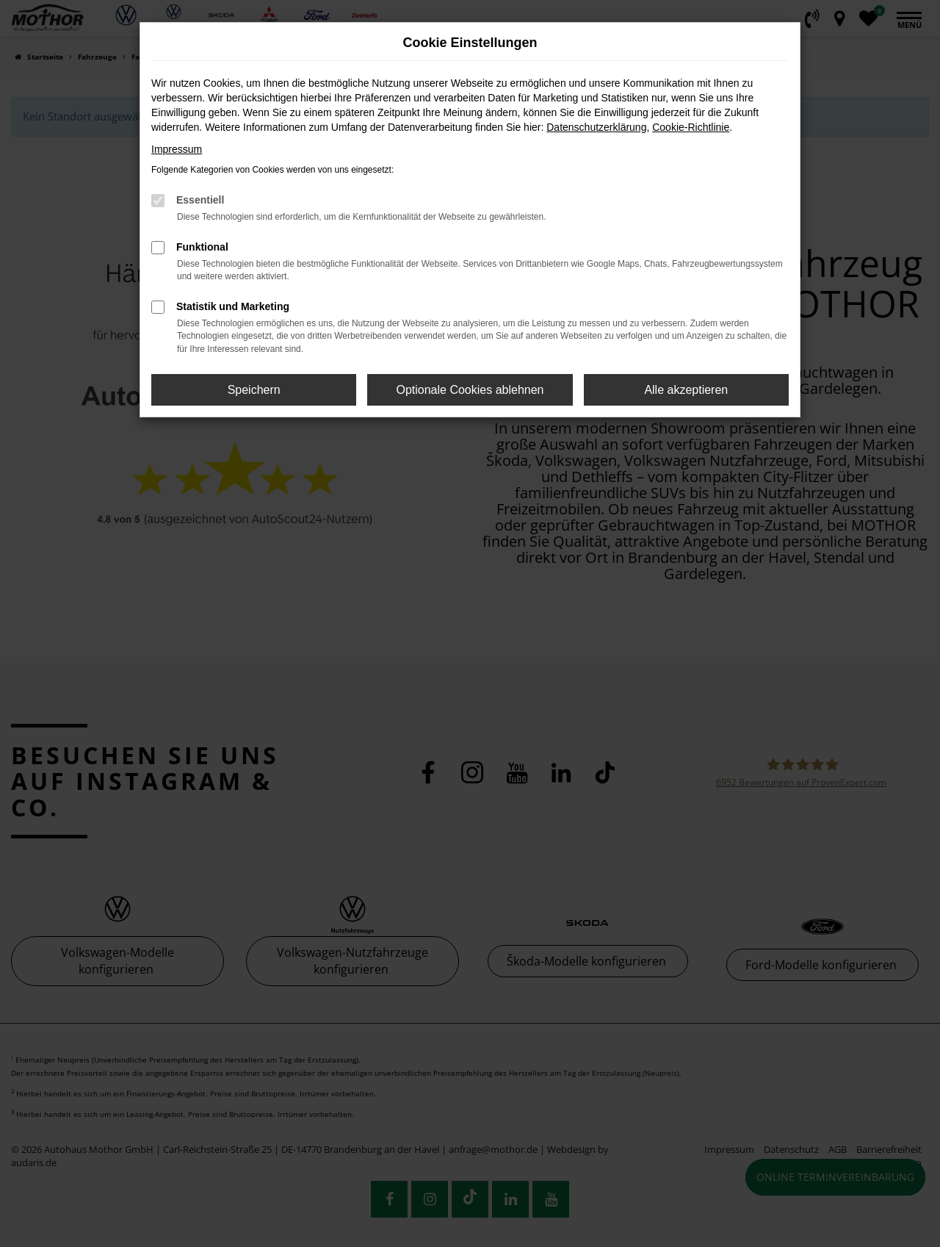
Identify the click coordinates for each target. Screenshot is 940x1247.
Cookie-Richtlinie (690, 127)
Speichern (254, 390)
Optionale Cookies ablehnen (469, 390)
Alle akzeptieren (686, 390)
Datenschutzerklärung (596, 127)
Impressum (176, 149)
